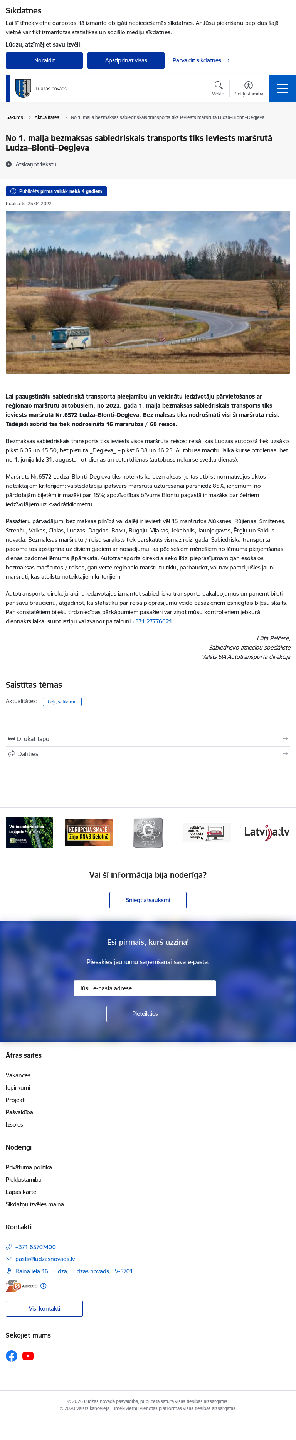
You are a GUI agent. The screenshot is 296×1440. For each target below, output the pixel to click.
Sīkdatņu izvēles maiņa (35, 1204)
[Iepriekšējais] (15, 832)
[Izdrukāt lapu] (148, 739)
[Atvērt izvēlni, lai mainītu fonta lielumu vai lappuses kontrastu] (248, 89)
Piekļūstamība (24, 1179)
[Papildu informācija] (43, 1286)
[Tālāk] (281, 832)
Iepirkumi (18, 1087)
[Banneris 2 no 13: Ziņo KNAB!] (89, 832)
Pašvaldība (19, 1112)
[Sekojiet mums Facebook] (11, 1356)
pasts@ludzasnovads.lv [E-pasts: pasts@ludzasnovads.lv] (45, 1259)
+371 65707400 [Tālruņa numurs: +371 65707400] (35, 1247)
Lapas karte (21, 1192)
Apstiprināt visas (126, 60)
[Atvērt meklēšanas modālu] (219, 89)
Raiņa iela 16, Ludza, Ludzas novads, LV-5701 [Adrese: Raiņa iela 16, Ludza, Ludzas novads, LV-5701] (74, 1271)
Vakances (18, 1075)
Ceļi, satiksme (62, 702)
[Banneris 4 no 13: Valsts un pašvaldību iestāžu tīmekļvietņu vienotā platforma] (207, 832)
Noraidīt (44, 60)
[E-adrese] (21, 1285)
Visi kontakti (44, 1308)
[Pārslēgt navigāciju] (282, 88)
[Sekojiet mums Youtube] (28, 1355)
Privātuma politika (29, 1167)
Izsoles (14, 1124)
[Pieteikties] (144, 1014)
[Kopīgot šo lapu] (148, 754)
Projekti (15, 1099)
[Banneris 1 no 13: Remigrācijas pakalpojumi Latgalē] (29, 832)
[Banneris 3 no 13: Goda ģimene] (148, 832)
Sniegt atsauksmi (148, 900)
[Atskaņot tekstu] (36, 164)
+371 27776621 (152, 621)
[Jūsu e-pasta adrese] (145, 988)
